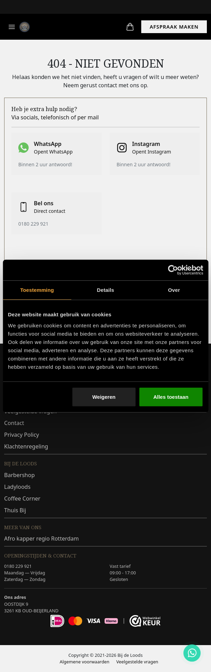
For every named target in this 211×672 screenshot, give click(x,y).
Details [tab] (105, 290)
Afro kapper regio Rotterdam (41, 538)
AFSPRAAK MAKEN (174, 26)
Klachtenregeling (26, 446)
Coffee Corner (22, 498)
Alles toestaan (171, 396)
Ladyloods (17, 487)
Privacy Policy (21, 434)
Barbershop (19, 475)
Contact (14, 423)
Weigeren (103, 396)
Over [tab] (174, 290)
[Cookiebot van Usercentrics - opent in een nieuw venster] (173, 270)
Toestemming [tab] (37, 290)
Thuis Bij (15, 510)
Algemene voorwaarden (84, 662)
